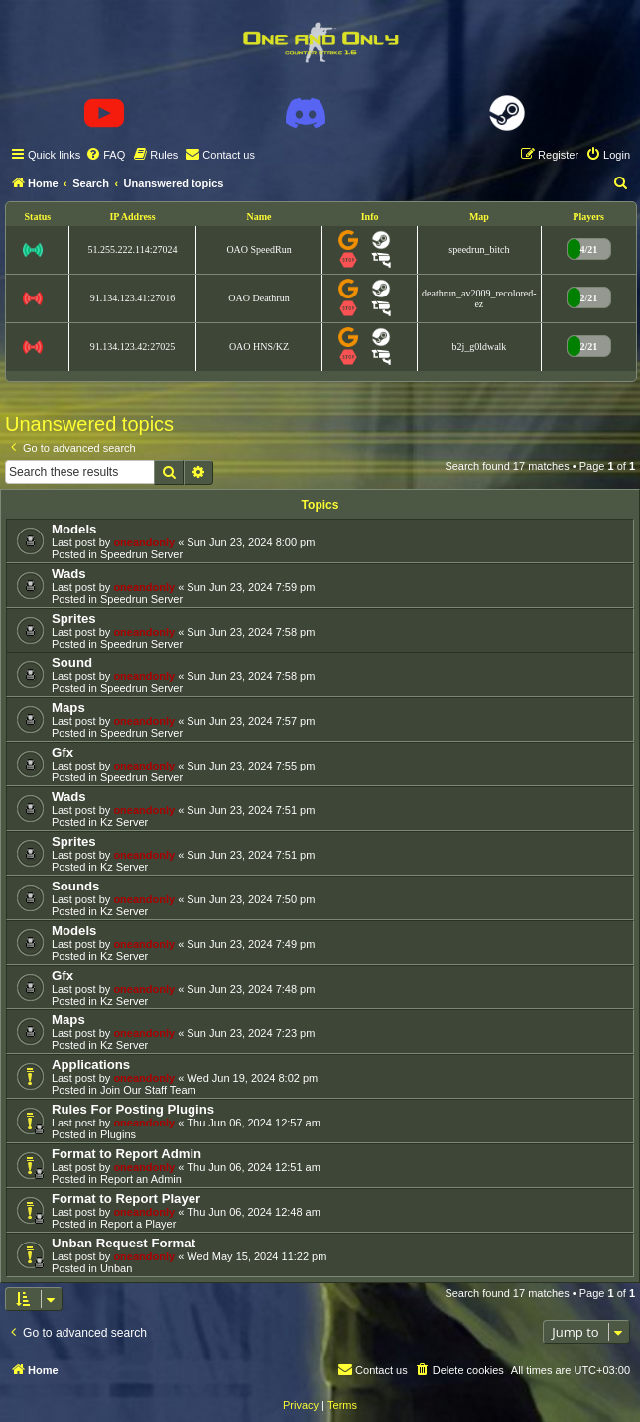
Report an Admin (141, 1179)
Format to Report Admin (126, 1153)
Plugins (118, 1134)
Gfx (62, 752)
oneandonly (144, 542)
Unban (116, 1268)
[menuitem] (105, 155)
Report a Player (138, 1224)
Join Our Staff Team (148, 1090)
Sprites (74, 618)
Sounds (75, 886)
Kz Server (124, 822)
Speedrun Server (141, 554)
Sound (72, 662)
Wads (69, 573)
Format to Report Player (126, 1198)
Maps (68, 707)
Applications (91, 1064)
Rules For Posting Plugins (133, 1109)
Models (74, 529)
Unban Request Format (123, 1243)
